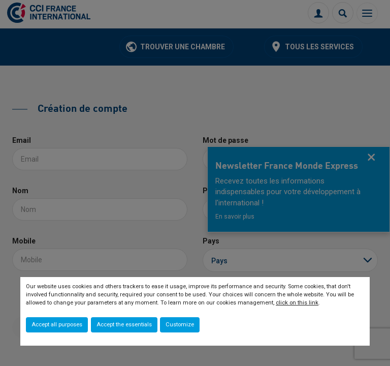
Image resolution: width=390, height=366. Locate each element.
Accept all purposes (56, 324)
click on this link (297, 302)
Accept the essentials (124, 324)
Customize (180, 324)
